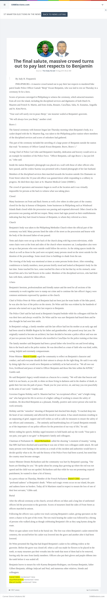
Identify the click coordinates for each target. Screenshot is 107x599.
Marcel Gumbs (30, 356)
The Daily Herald (48, 71)
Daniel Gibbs (74, 478)
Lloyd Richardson (43, 441)
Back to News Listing (54, 14)
